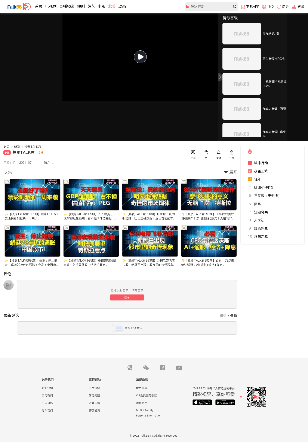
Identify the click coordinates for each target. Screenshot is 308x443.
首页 (39, 6)
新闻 (19, 147)
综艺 (91, 6)
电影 (101, 6)
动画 (122, 6)
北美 (112, 6)
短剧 (81, 6)
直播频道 (67, 6)
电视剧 (51, 6)
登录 (127, 297)
